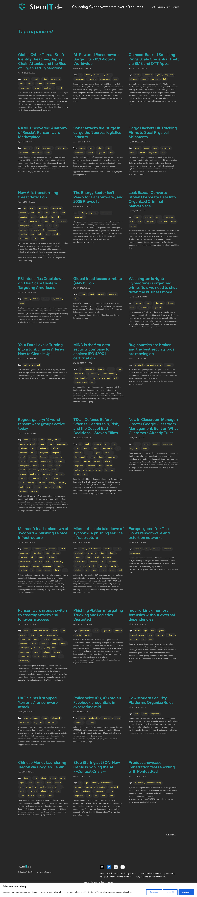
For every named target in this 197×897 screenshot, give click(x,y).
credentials (148, 74)
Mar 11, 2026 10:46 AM (27, 358)
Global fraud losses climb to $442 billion (97, 280)
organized (51, 83)
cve (47, 212)
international (37, 225)
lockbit (22, 470)
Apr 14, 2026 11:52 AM (27, 202)
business (23, 212)
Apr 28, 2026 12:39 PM (138, 68)
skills (40, 234)
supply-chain (48, 88)
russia (48, 152)
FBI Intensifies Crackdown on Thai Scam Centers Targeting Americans (41, 283)
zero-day (34, 491)
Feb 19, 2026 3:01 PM (137, 707)
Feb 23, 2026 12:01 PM (82, 712)
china (137, 74)
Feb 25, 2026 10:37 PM (82, 624)
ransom (23, 478)
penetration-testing (154, 365)
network (34, 230)
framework (55, 217)
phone (43, 791)
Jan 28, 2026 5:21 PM (81, 776)
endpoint (43, 217)
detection (23, 217)
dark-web (27, 148)
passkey (58, 566)
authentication (39, 549)
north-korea (34, 474)
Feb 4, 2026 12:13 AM (26, 772)
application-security (41, 630)
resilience (91, 465)
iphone (51, 787)
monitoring (93, 378)
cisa (39, 212)
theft (164, 79)
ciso (76, 448)
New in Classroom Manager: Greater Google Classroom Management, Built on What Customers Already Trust (153, 426)
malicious (33, 470)
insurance (59, 461)
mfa (47, 561)
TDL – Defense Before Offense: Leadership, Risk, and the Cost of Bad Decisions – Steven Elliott (96, 426)
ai (80, 74)
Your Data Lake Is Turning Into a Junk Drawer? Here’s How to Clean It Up (41, 349)
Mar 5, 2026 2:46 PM (137, 438)
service (36, 88)
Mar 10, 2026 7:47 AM (137, 358)
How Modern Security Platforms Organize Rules (151, 700)
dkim (33, 557)
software (41, 482)
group (45, 221)
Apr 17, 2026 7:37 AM (137, 142)
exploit (30, 83)
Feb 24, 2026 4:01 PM (26, 712)
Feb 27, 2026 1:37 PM (137, 542)
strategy (52, 482)
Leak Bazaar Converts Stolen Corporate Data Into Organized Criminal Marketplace (152, 199)
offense (107, 461)
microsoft (57, 561)
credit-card (114, 787)
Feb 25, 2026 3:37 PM (137, 624)
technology (24, 238)
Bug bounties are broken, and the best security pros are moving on (151, 349)
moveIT (54, 470)
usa (28, 487)
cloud (42, 444)
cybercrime (55, 79)
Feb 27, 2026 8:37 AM (27, 624)
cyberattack (79, 152)
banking (78, 787)
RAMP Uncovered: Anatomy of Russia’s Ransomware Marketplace (42, 132)
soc (47, 234)
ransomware (24, 88)
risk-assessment (81, 382)
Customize (154, 892)
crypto (22, 782)
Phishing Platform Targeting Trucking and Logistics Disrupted (98, 614)
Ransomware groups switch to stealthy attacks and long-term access (42, 614)
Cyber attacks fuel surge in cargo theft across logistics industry (97, 132)
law (43, 465)
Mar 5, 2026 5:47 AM (26, 542)
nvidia (22, 791)
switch (56, 234)
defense (171, 303)
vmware (37, 487)
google (22, 221)
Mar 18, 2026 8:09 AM (82, 288)
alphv (42, 439)
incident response (59, 221)
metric (77, 461)
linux (58, 465)
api (145, 630)
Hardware (51, 557)
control (110, 369)
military (87, 461)
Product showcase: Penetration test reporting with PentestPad (152, 767)
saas (39, 570)
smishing (155, 79)
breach (35, 79)
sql (144, 639)
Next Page (172, 834)
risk (32, 234)
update (145, 448)
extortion (32, 457)
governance (34, 221)
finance (45, 298)
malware (23, 230)
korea (35, 465)
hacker (90, 152)
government (55, 457)
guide (98, 452)
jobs (48, 225)
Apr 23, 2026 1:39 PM (26, 142)
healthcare (33, 461)
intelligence (24, 225)
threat (60, 88)
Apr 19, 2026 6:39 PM (82, 142)
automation (98, 74)
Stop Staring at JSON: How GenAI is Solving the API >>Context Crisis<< (96, 767)
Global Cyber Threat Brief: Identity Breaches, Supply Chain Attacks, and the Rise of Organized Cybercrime (42, 61)
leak (139, 221)
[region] (98, 890)
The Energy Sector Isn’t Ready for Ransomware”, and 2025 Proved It (98, 197)
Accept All (186, 892)
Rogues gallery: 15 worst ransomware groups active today (41, 424)
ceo (32, 212)
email (33, 217)
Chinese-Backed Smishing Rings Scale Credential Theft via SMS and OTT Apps (154, 59)
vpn (46, 487)
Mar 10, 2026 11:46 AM (82, 363)
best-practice (56, 208)
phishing (133, 79)
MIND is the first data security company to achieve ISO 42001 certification (91, 351)
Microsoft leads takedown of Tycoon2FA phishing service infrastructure (43, 533)
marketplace (61, 148)
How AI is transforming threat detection (38, 194)
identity (39, 83)
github (161, 630)
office (144, 713)
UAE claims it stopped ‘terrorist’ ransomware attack (38, 702)
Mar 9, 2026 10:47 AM (27, 433)
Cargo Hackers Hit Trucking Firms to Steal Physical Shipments (153, 132)
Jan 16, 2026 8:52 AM (137, 776)
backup (22, 444)
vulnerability (79, 217)
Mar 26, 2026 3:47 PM (137, 211)
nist (42, 230)
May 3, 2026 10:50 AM (27, 73)
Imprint (87, 882)
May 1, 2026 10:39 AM (82, 68)
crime (100, 148)
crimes (35, 298)
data (21, 83)
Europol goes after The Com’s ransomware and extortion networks (149, 533)
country (85, 448)
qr (32, 570)
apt (49, 439)
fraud (92, 294)
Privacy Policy (98, 882)
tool (115, 79)
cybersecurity (107, 448)
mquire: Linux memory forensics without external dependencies (152, 614)
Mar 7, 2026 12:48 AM (82, 438)
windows (168, 365)
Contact (109, 882)
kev (56, 225)
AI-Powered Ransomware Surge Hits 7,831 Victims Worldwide (96, 59)
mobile (110, 791)
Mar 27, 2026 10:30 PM (82, 206)
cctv (106, 444)
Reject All (170, 892)
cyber (45, 79)
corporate (148, 217)
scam (22, 303)
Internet (92, 457)
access (82, 148)
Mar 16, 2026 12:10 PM (138, 297)
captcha (52, 549)
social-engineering (27, 482)
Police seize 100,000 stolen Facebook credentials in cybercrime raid (97, 702)
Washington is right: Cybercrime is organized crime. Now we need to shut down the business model (153, 285)
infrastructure (144, 307)
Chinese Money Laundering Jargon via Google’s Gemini (42, 764)
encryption (44, 452)
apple (87, 444)
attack (26, 79)
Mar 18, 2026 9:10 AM (27, 292)
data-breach (47, 148)
